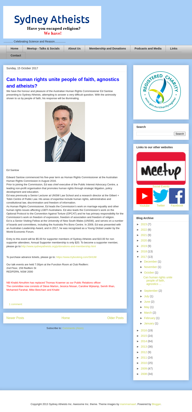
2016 (144, 330)
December (151, 261)
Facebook (177, 205)
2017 (144, 256)
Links (173, 48)
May (147, 307)
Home (14, 48)
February (150, 318)
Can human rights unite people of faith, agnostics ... (157, 281)
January (149, 323)
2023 (144, 224)
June (147, 301)
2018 (144, 251)
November (151, 267)
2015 (144, 335)
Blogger (156, 404)
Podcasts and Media (148, 48)
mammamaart (128, 404)
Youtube (144, 205)
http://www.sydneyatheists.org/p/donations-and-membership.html (58, 246)
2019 (144, 246)
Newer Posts (15, 318)
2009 (144, 368)
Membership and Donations (107, 48)
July (147, 296)
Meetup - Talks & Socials (43, 48)
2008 (144, 373)
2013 (144, 346)
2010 (144, 363)
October (149, 272)
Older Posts (115, 318)
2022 (144, 229)
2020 (144, 240)
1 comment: (16, 304)
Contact (16, 55)
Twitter (161, 205)
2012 (144, 352)
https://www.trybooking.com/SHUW (76, 257)
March (148, 312)
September (151, 290)
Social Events (161, 186)
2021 (144, 235)
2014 (144, 341)
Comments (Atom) (72, 328)
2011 (144, 357)
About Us (74, 48)
